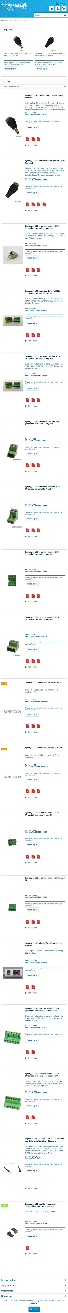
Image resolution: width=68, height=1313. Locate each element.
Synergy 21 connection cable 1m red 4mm (43, 682)
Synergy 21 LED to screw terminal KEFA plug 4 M (45, 879)
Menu (61, 3)
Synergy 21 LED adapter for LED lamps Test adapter (43, 944)
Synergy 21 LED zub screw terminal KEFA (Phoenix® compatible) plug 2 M (42, 422)
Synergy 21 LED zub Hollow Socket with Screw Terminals (49, 54)
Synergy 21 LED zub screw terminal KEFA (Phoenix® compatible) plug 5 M (42, 357)
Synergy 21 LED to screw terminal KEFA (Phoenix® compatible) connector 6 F (42, 1009)
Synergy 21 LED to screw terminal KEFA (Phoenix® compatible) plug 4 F (42, 814)
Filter (6, 81)
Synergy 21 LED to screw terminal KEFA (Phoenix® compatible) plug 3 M (42, 618)
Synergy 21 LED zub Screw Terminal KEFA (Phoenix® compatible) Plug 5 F (42, 292)
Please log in (10, 69)
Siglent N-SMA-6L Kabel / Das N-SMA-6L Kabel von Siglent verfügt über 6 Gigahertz (44, 1140)
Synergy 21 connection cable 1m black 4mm (44, 747)
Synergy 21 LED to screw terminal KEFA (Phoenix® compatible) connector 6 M (42, 1075)
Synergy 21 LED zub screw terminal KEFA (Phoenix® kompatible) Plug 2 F (42, 488)
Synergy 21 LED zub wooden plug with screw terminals (18, 54)
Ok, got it (34, 1309)
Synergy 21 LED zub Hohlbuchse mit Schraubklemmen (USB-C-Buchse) (40, 1205)
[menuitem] (50, 3)
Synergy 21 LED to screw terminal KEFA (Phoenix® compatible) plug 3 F (42, 553)
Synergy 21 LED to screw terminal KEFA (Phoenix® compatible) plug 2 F (42, 227)
